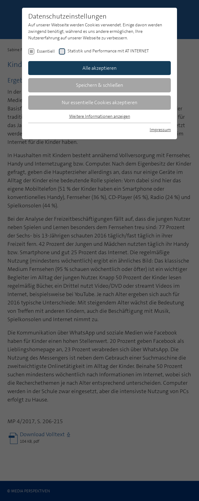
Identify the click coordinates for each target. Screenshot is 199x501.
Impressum (160, 129)
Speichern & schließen (99, 85)
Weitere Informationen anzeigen (99, 116)
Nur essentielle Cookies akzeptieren (99, 102)
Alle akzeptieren (99, 68)
